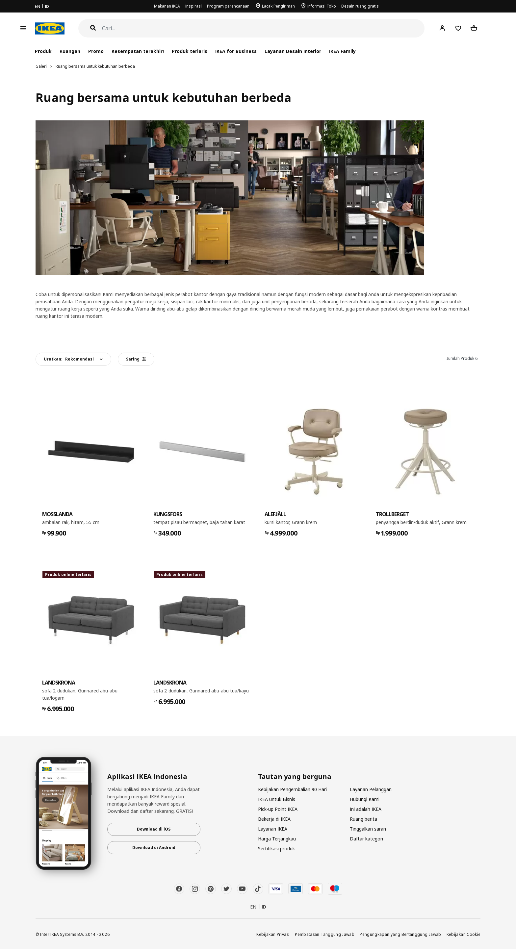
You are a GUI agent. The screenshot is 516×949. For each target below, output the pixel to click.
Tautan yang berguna (294, 777)
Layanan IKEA (272, 829)
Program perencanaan (228, 6)
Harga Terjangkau (277, 839)
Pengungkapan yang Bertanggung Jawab (400, 934)
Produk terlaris (189, 51)
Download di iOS (153, 829)
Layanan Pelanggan (371, 789)
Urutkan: (69, 359)
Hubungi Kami (364, 799)
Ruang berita (363, 819)
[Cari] (263, 28)
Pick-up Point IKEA (277, 809)
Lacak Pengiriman (278, 6)
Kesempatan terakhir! (138, 51)
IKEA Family (342, 51)
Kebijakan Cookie (464, 934)
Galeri (41, 66)
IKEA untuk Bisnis (276, 799)
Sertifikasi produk (276, 848)
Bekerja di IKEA (274, 819)
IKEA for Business (235, 51)
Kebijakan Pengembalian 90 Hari (292, 789)
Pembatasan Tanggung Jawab (324, 934)
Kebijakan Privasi (273, 934)
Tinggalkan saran (368, 829)
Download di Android (153, 847)
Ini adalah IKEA (365, 809)
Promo (96, 51)
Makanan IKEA (167, 6)
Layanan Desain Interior (293, 51)
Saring (136, 359)
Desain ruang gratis (360, 6)
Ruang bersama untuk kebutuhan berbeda (95, 66)
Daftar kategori (366, 839)
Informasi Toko (321, 6)
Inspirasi (193, 6)
